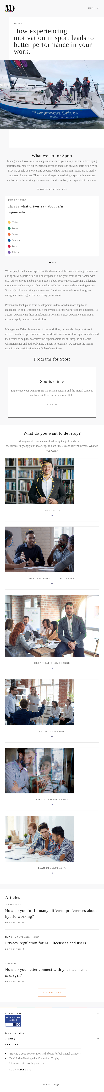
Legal (56, 1084)
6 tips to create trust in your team (27, 1063)
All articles (52, 992)
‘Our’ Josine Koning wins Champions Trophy (34, 1058)
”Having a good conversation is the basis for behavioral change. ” (45, 1053)
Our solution (53, 138)
